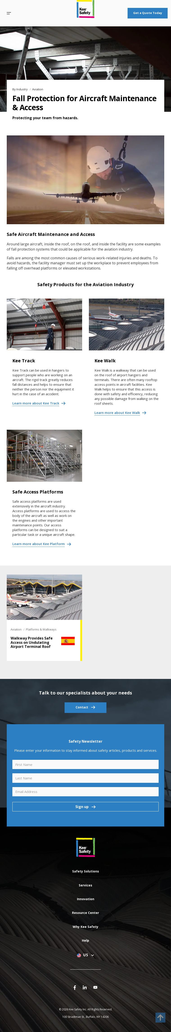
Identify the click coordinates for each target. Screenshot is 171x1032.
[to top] (160, 1018)
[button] (9, 13)
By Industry (20, 89)
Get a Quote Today (147, 13)
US (85, 955)
